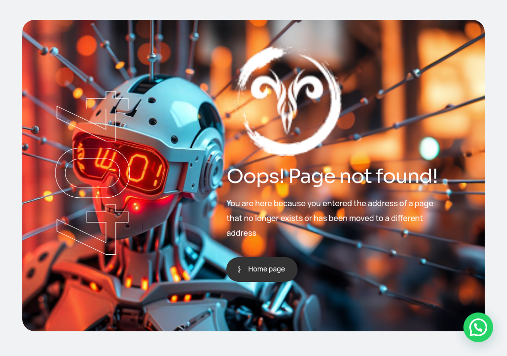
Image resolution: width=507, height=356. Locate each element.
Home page (266, 268)
